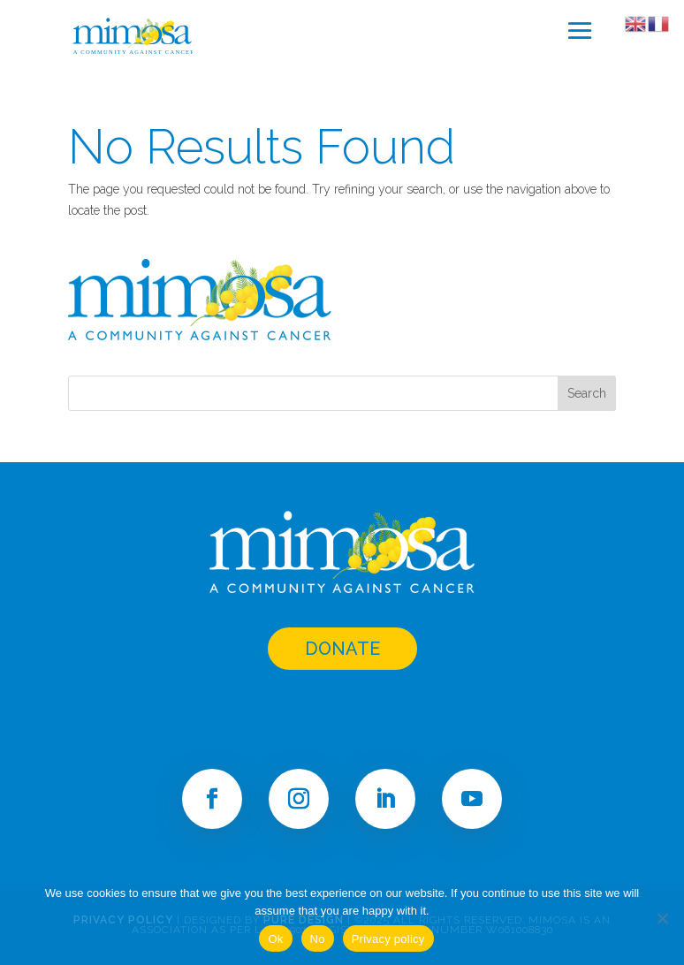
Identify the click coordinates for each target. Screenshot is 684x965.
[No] (662, 918)
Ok (275, 939)
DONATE (342, 648)
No (317, 939)
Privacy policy (388, 939)
